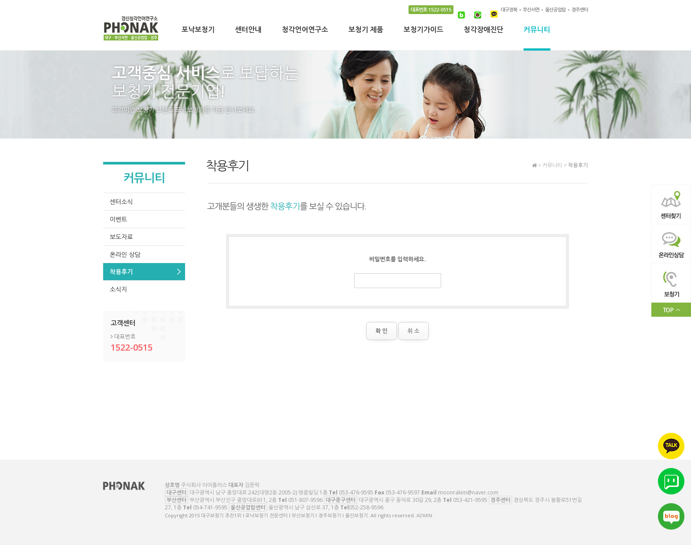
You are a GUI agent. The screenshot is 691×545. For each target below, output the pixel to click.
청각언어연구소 (305, 30)
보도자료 (121, 237)
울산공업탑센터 (247, 507)
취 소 (414, 331)
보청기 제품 (366, 30)
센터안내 (248, 30)
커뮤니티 (537, 30)
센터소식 (121, 202)
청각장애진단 (483, 30)
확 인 (381, 331)
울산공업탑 (555, 9)
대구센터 (176, 492)
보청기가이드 (423, 30)
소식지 (118, 289)
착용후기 (121, 271)
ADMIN (424, 515)
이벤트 (118, 219)
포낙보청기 (198, 30)
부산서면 (531, 9)
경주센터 (580, 9)
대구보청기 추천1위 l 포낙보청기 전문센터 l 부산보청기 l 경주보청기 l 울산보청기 (131, 30)
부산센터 (176, 500)
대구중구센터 (341, 500)
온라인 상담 (125, 254)
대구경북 (509, 9)
